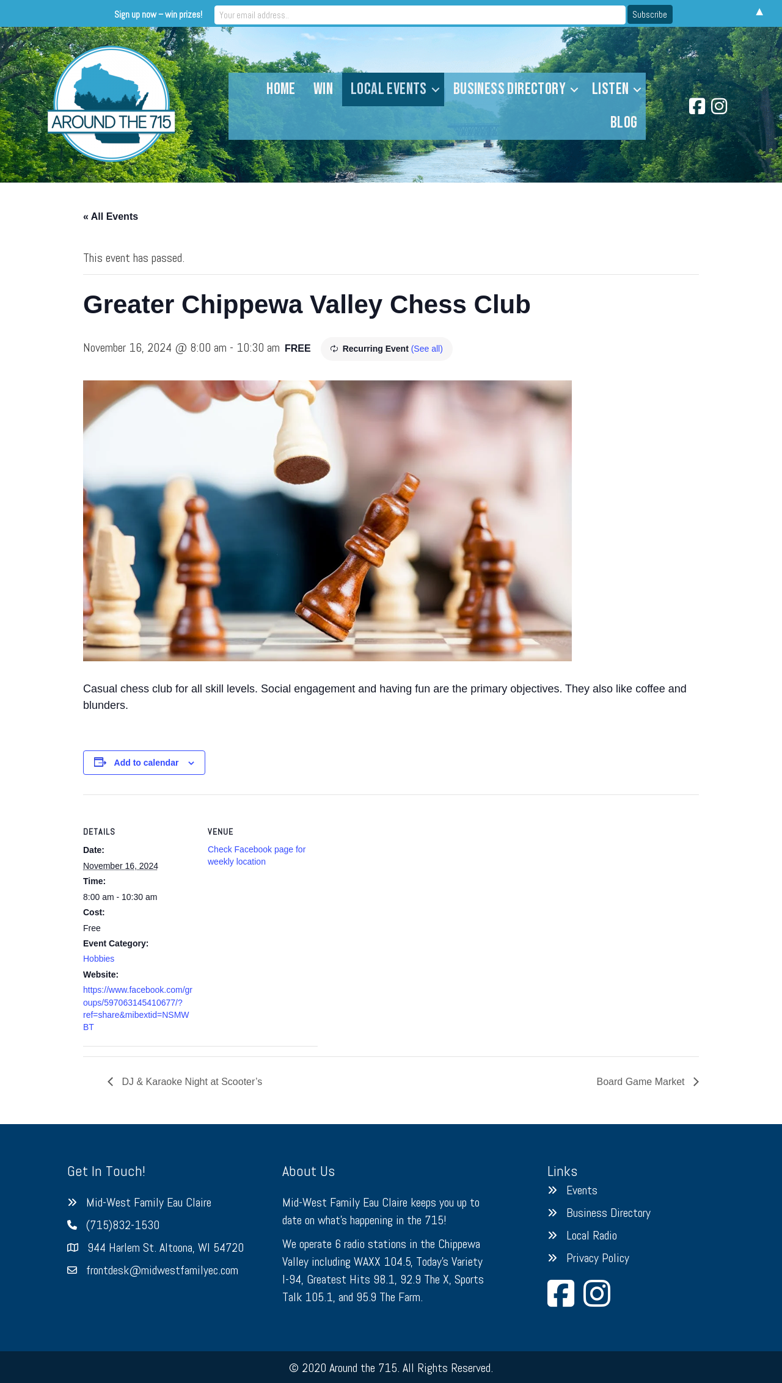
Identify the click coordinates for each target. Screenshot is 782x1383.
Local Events (389, 89)
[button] (435, 89)
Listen (610, 89)
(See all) (427, 349)
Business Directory (509, 89)
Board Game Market (642, 1081)
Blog (624, 122)
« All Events (110, 216)
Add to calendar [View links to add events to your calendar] (146, 763)
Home (281, 89)
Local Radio (591, 1235)
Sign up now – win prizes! (290, 13)
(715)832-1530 (122, 1225)
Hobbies (98, 959)
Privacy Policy (597, 1258)
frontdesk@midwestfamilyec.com (162, 1270)
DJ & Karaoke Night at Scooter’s (190, 1081)
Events (581, 1190)
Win (323, 89)
